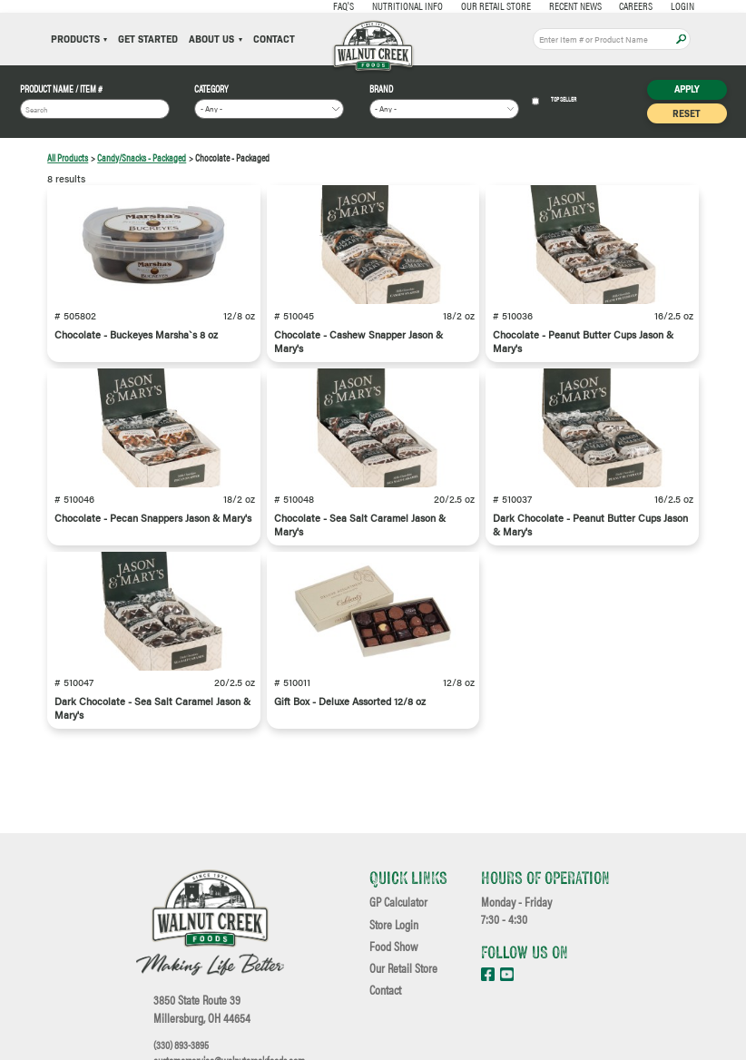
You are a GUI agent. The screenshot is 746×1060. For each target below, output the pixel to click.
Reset (686, 113)
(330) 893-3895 (181, 1044)
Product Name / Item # (61, 89)
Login (660, 5)
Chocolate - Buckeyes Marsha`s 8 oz (136, 334)
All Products (67, 157)
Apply (681, 39)
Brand (381, 89)
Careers (614, 5)
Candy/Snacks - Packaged (141, 157)
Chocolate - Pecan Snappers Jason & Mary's (152, 518)
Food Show (393, 946)
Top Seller (554, 101)
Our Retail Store (474, 5)
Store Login (393, 924)
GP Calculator (398, 902)
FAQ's (322, 5)
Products (79, 39)
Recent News (553, 5)
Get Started (148, 39)
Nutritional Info (385, 5)
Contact (274, 39)
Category (211, 89)
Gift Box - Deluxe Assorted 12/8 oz (350, 701)
